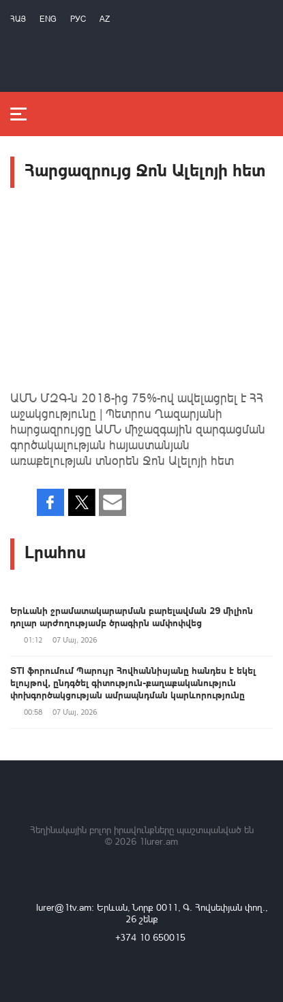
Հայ (18, 19)
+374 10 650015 (150, 937)
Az (105, 19)
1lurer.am (158, 841)
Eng (48, 19)
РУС (78, 19)
